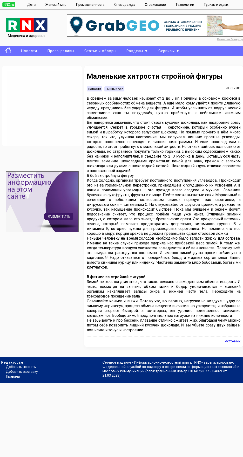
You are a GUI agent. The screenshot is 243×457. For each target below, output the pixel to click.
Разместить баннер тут (230, 39)
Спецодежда (124, 5)
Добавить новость (21, 367)
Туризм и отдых (216, 5)
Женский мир (56, 5)
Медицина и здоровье (26, 33)
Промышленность (90, 5)
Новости (29, 51)
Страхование (155, 5)
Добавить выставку (22, 372)
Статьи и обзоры (100, 51)
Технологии (185, 5)
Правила (13, 376)
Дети (31, 5)
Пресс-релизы (60, 51)
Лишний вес (114, 89)
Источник (232, 341)
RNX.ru (9, 5)
